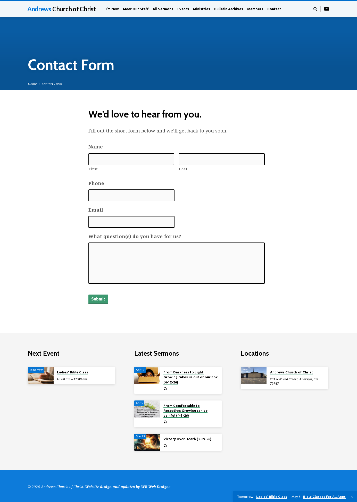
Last (183, 168)
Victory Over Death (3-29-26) (187, 437)
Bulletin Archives (228, 9)
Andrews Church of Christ (291, 370)
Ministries (201, 9)
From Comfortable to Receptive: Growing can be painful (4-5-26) (185, 408)
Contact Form (52, 84)
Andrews (61, 9)
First (93, 168)
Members (255, 9)
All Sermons (163, 9)
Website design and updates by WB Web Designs (127, 485)
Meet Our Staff (135, 9)
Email (95, 210)
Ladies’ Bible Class (72, 370)
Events (183, 9)
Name (95, 147)
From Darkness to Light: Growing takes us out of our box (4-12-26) (190, 375)
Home (32, 84)
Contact (274, 9)
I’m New (112, 9)
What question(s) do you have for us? (134, 236)
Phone (96, 183)
